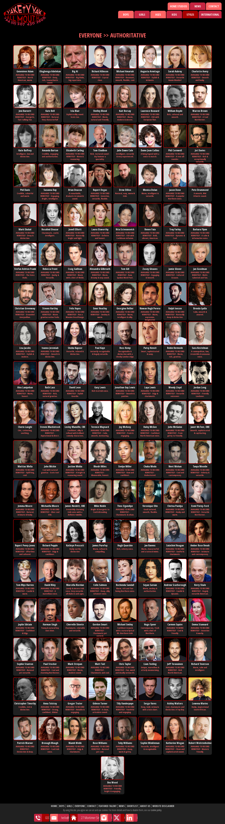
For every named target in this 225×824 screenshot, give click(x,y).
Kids (174, 14)
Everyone (80, 806)
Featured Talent (108, 806)
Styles (190, 14)
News (198, 6)
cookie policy (156, 810)
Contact (214, 6)
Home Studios (178, 6)
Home (54, 806)
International (210, 14)
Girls (142, 14)
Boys (126, 14)
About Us (145, 806)
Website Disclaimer (163, 806)
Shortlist (132, 806)
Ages (158, 14)
